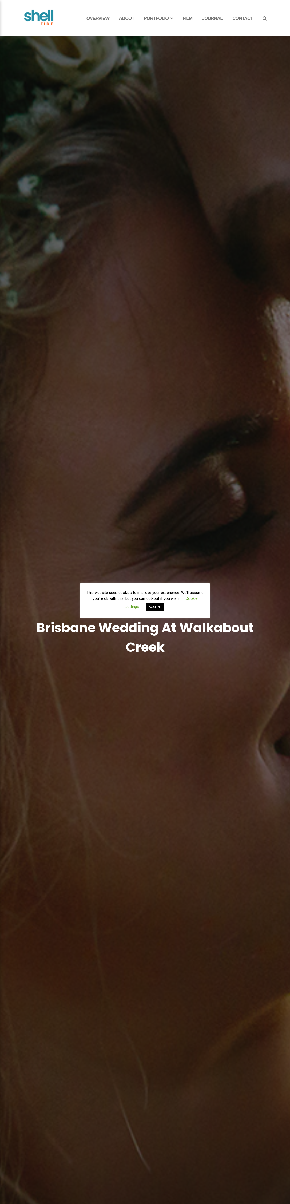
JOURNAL (212, 18)
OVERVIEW (98, 18)
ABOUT (126, 18)
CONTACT (242, 18)
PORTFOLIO (156, 18)
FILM (187, 18)
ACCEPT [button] (155, 607)
